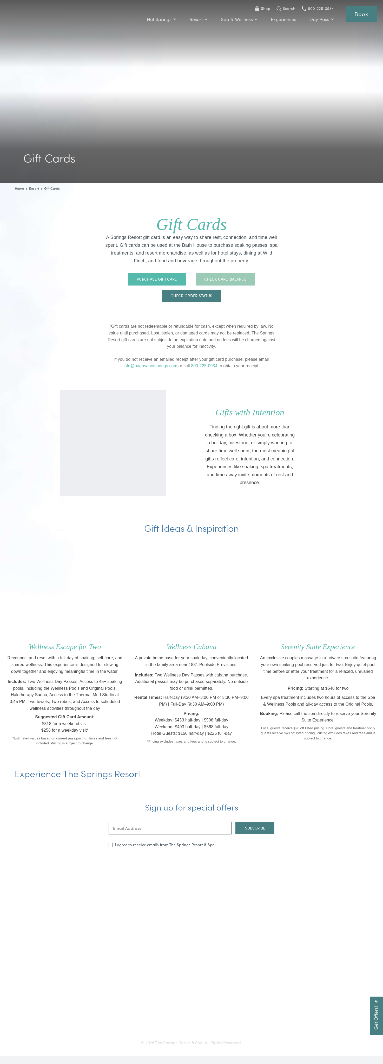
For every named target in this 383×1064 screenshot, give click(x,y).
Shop (261, 8)
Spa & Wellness (238, 20)
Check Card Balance (225, 280)
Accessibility (143, 1032)
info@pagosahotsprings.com (151, 367)
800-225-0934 (317, 8)
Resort (197, 20)
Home (19, 188)
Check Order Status (191, 296)
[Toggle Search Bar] (284, 8)
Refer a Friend (292, 1032)
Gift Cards (116, 1032)
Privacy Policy (260, 1032)
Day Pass (320, 20)
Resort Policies (228, 1032)
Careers (201, 1032)
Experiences (282, 20)
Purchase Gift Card (157, 280)
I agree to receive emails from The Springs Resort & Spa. (165, 852)
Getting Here (89, 1032)
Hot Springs (160, 20)
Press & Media (174, 1032)
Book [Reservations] (360, 14)
